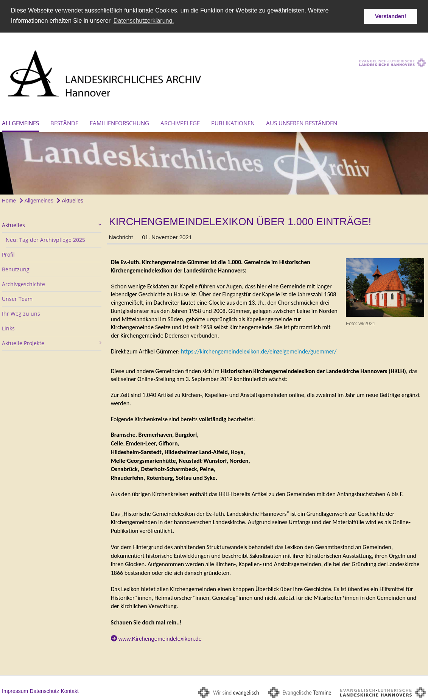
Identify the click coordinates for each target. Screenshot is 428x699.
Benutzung (16, 268)
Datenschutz (44, 690)
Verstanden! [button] (390, 16)
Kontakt (69, 690)
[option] (214, 162)
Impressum (15, 690)
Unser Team (17, 297)
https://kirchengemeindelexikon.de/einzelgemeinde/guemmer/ (258, 350)
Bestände (64, 122)
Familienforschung (119, 122)
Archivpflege (180, 122)
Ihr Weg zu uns (21, 312)
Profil (8, 253)
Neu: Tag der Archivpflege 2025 (45, 238)
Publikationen (233, 122)
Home (9, 199)
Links (8, 327)
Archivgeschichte (23, 282)
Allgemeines (20, 122)
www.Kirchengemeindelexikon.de (160, 637)
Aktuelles (70, 199)
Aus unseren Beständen (301, 122)
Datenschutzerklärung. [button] (144, 20)
